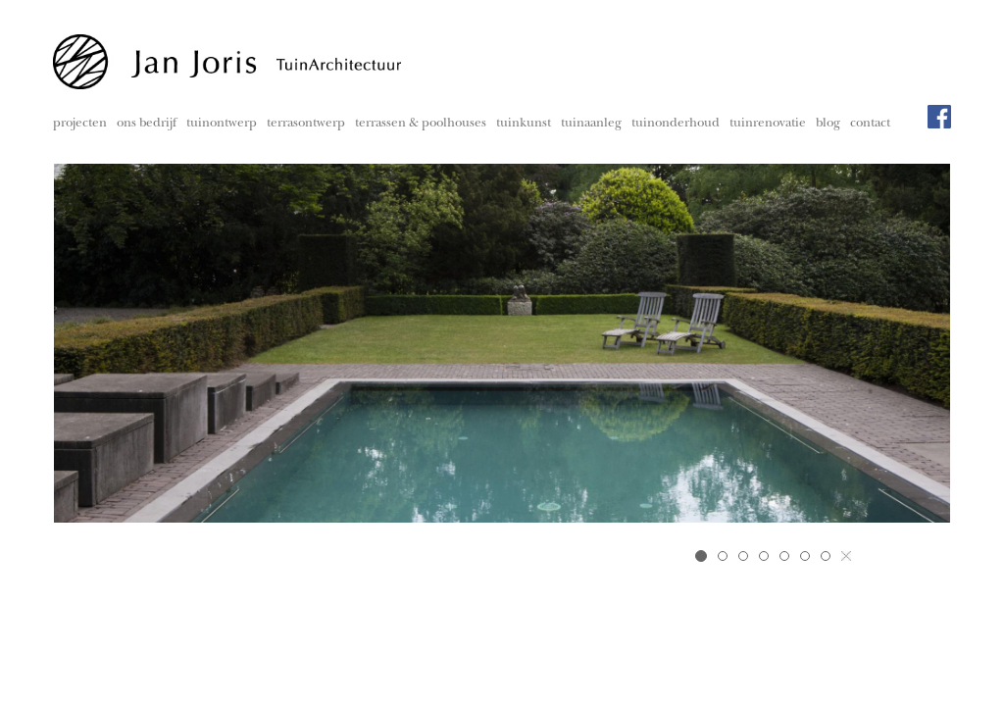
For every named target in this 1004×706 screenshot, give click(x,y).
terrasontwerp (306, 124)
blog (828, 124)
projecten (80, 124)
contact (870, 124)
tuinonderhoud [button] (675, 124)
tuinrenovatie (767, 124)
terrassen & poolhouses (420, 124)
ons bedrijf (146, 124)
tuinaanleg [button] (591, 124)
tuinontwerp (221, 124)
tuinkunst (523, 124)
